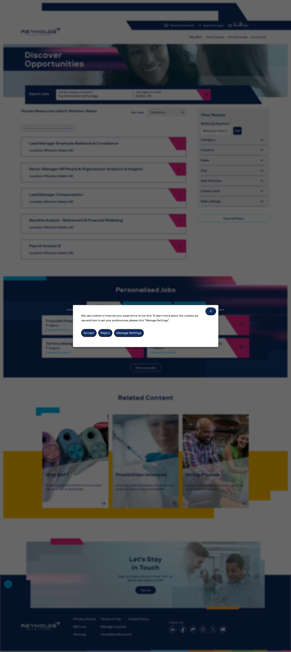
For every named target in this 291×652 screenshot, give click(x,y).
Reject (105, 333)
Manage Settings (128, 333)
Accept (88, 333)
